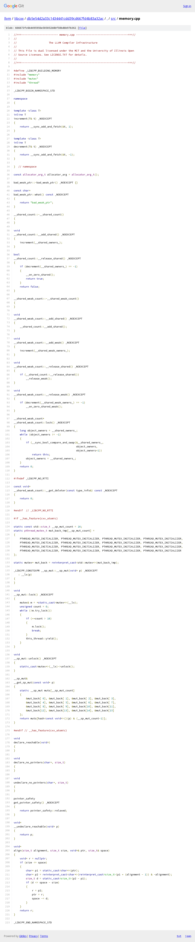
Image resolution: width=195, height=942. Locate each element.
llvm (7, 18)
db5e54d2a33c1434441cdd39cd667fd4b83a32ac (65, 18)
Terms (44, 936)
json (188, 936)
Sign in (187, 6)
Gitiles (23, 936)
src (113, 18)
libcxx (19, 18)
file (82, 27)
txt (179, 936)
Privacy (33, 936)
